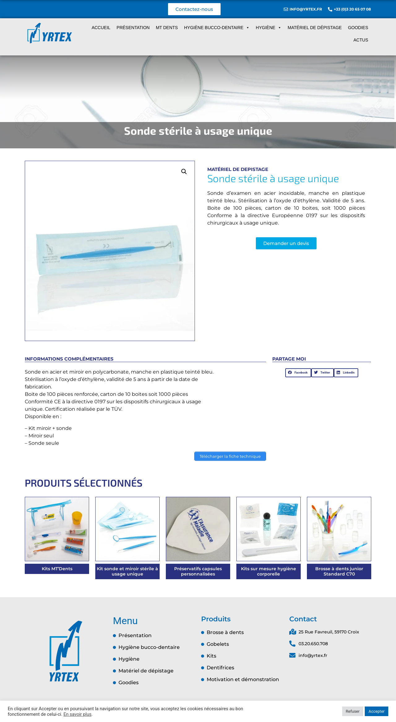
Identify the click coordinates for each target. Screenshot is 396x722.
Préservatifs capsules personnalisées (198, 571)
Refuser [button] (353, 711)
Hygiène (269, 27)
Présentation (133, 27)
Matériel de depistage (237, 169)
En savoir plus (77, 714)
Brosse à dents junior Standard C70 (339, 571)
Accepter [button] (376, 711)
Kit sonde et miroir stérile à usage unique (127, 571)
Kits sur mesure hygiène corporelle (268, 571)
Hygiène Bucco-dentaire (217, 27)
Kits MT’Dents (57, 568)
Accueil (101, 27)
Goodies (358, 27)
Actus (361, 39)
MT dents (167, 27)
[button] (184, 171)
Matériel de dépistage (315, 27)
